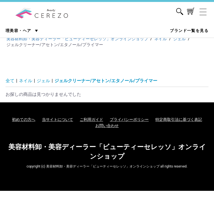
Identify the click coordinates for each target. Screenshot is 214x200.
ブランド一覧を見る (189, 30)
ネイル (25, 80)
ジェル (43, 80)
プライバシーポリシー (129, 119)
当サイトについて (57, 119)
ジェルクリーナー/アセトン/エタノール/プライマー (105, 80)
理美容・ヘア (19, 30)
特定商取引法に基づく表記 (178, 119)
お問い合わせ (107, 125)
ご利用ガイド (91, 119)
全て (10, 80)
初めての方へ (23, 119)
